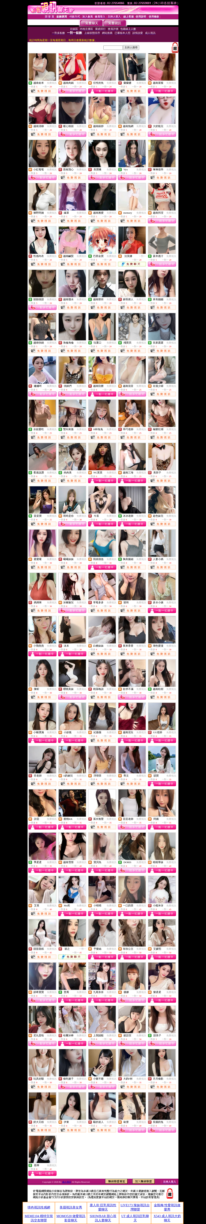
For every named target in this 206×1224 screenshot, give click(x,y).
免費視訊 (52, 83)
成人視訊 (66, 1182)
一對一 (142, 256)
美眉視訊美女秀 (71, 1207)
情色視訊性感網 (39, 1207)
